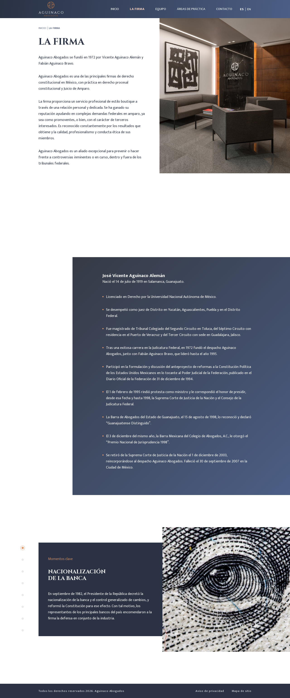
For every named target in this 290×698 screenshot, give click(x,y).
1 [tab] (22, 548)
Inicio (115, 9)
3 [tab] (22, 571)
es (242, 9)
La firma (137, 9)
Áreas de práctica (191, 9)
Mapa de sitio (241, 690)
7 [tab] (22, 618)
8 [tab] (22, 630)
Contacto (224, 9)
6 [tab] (22, 606)
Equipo (160, 9)
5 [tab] (22, 595)
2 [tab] (22, 559)
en (249, 9)
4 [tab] (22, 583)
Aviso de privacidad (210, 690)
